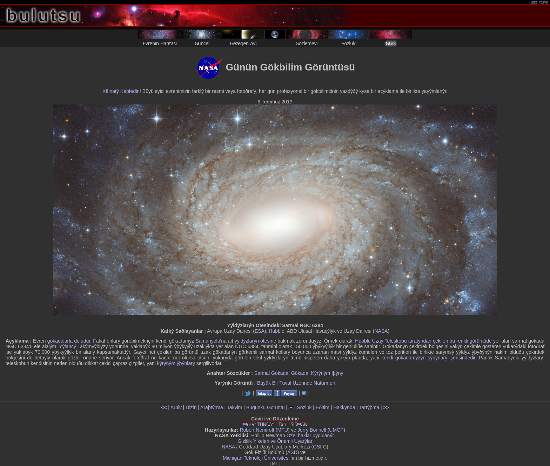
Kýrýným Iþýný (327, 373)
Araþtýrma (211, 407)
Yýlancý (67, 346)
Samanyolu (207, 341)
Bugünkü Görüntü (265, 407)
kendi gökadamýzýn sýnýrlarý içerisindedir (428, 357)
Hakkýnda (344, 407)
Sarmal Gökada (271, 373)
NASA (381, 331)
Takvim (234, 407)
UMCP (336, 430)
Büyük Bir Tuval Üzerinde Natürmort (296, 383)
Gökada (299, 373)
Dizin (191, 407)
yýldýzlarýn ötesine (255, 341)
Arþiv (176, 407)
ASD (292, 452)
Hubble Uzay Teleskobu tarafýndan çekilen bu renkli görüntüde (423, 341)
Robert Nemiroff (257, 430)
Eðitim (322, 407)
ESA (259, 331)
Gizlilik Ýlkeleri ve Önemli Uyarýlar (274, 441)
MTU (282, 430)
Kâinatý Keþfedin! (121, 91)
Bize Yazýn (539, 2)
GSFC (320, 447)
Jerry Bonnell (311, 430)
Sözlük (304, 407)
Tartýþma (369, 407)
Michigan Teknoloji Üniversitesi (256, 458)
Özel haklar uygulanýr (310, 435)
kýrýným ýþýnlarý (176, 363)
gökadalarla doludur (68, 341)
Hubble (276, 331)
